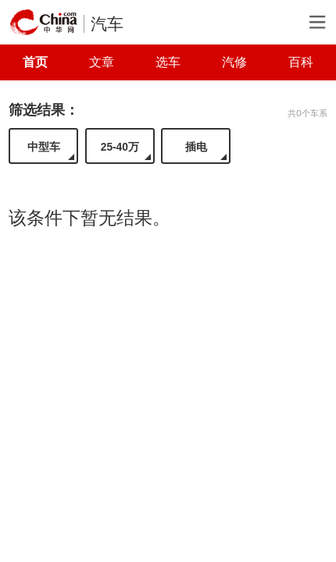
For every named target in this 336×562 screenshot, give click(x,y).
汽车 (107, 24)
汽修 (234, 62)
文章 (101, 62)
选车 (168, 62)
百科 (300, 62)
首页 (35, 62)
